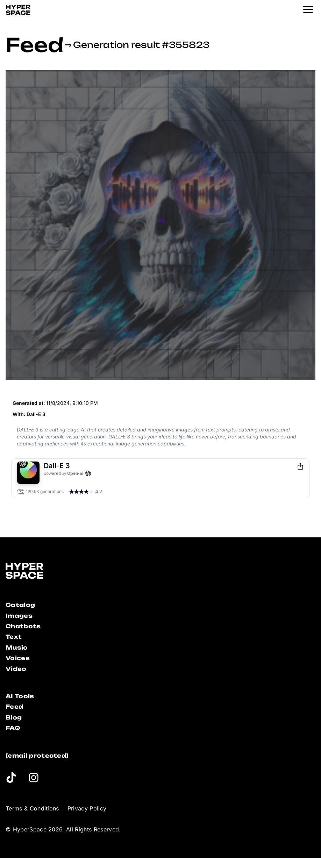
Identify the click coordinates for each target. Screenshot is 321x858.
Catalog (20, 604)
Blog (14, 717)
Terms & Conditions (32, 808)
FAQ (13, 727)
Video (16, 668)
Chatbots (23, 626)
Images (19, 615)
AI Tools (20, 696)
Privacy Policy (86, 808)
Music (17, 647)
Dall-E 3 (36, 414)
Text (14, 636)
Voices (18, 658)
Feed (34, 45)
